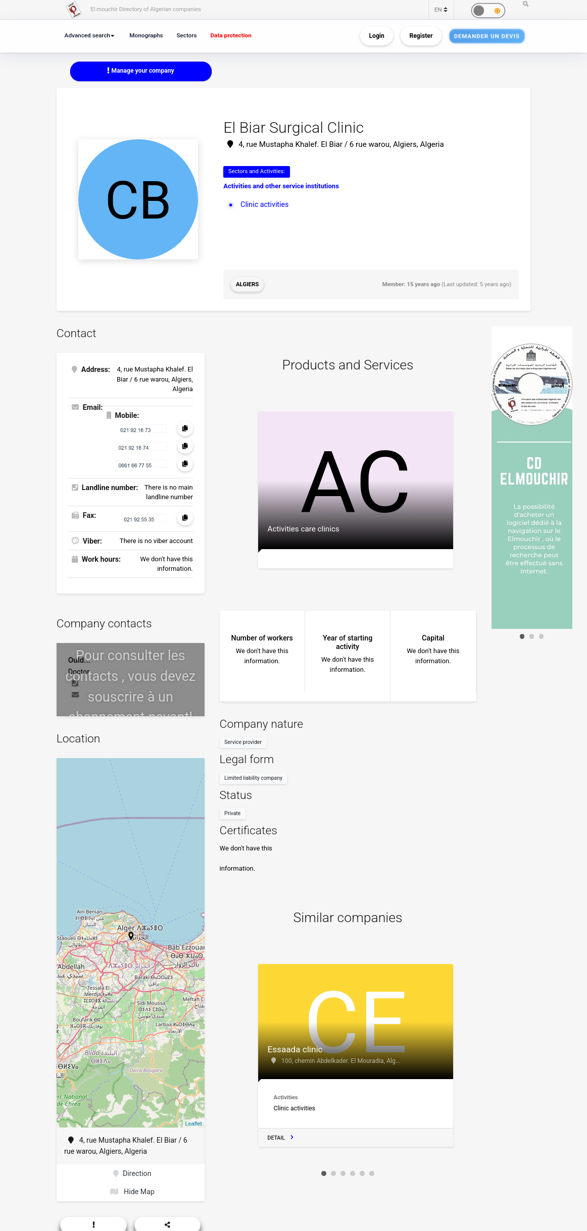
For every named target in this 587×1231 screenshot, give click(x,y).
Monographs (146, 35)
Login (376, 35)
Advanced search (88, 35)
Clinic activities (264, 204)
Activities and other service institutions (281, 186)
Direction (132, 1173)
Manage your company (140, 70)
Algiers (247, 284)
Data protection (230, 35)
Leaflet (193, 1123)
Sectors (186, 35)
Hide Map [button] (132, 1192)
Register (420, 35)
